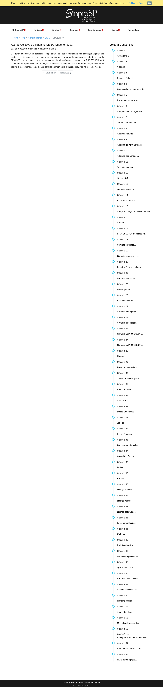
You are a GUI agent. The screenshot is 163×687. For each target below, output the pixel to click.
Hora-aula (121, 356)
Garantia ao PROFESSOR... (130, 334)
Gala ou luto (122, 401)
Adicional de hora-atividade (129, 145)
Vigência (121, 67)
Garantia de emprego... (127, 312)
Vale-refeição (123, 178)
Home (15, 38)
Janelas (120, 423)
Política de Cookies (137, 3)
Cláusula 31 (65, 73)
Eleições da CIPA (125, 545)
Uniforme (121, 534)
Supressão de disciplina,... (129, 378)
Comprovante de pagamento (130, 111)
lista (23, 38)
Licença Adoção (124, 501)
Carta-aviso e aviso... (126, 278)
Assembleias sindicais (127, 590)
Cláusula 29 (49, 73)
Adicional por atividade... (128, 156)
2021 (47, 38)
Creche (120, 223)
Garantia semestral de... (128, 256)
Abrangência (123, 56)
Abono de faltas (124, 389)
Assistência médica (126, 200)
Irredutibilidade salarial (127, 367)
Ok (149, 3)
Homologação (123, 289)
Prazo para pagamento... (128, 100)
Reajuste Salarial (125, 78)
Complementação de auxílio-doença (133, 212)
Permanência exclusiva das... (130, 649)
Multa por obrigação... (127, 660)
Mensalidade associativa (128, 623)
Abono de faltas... (125, 612)
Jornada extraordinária (127, 122)
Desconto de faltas (125, 412)
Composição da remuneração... (131, 89)
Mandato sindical (124, 601)
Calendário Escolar (125, 456)
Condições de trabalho (127, 445)
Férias (120, 467)
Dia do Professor (124, 434)
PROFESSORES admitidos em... (132, 234)
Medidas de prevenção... (128, 556)
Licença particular (125, 490)
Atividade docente (125, 300)
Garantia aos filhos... (126, 189)
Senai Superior (35, 38)
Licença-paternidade (126, 512)
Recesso (121, 478)
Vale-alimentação (125, 167)
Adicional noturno (125, 134)
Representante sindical (127, 579)
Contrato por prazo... (126, 245)
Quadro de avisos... (126, 567)
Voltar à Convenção (121, 44)
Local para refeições (126, 523)
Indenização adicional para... (130, 267)
